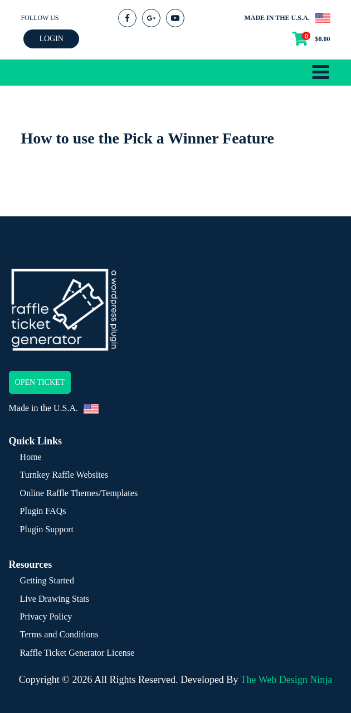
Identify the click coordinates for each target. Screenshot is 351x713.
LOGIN (51, 38)
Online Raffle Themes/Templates (79, 493)
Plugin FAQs (43, 511)
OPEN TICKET (40, 382)
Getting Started (47, 580)
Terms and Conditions (59, 634)
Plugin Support (47, 529)
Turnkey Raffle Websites (64, 474)
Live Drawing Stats (54, 598)
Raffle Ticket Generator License (77, 652)
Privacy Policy (46, 616)
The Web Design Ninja (287, 679)
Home (31, 457)
